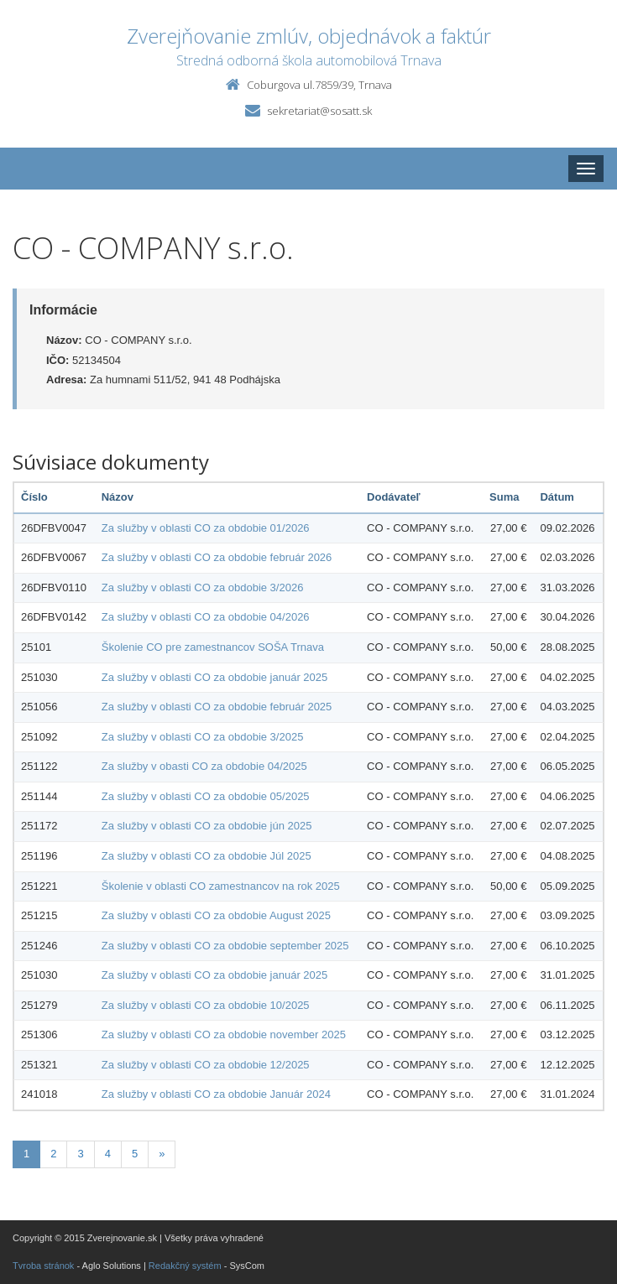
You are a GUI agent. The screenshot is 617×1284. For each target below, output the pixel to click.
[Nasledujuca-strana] (161, 1154)
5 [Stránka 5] (135, 1153)
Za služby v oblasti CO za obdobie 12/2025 (206, 1064)
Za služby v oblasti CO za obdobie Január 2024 (216, 1094)
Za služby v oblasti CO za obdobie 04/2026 (206, 617)
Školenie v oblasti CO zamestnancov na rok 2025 (221, 886)
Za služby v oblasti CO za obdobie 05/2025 (206, 796)
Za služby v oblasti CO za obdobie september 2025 (225, 945)
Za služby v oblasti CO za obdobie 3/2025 (203, 736)
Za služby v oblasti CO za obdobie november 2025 (224, 1034)
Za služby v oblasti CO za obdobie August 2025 (216, 915)
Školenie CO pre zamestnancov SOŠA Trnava (213, 647)
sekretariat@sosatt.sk (319, 110)
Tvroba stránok (43, 1266)
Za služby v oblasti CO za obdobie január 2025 (215, 677)
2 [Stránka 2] (53, 1153)
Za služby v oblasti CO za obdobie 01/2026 (206, 528)
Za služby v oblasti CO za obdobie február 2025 (217, 706)
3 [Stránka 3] (80, 1153)
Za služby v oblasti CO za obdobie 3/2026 (203, 587)
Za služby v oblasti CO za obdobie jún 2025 (207, 825)
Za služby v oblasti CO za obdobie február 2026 (217, 557)
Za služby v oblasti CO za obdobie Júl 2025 (206, 856)
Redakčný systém (185, 1266)
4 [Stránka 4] (108, 1153)
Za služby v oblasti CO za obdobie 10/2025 (206, 1005)
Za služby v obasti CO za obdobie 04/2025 (204, 766)
